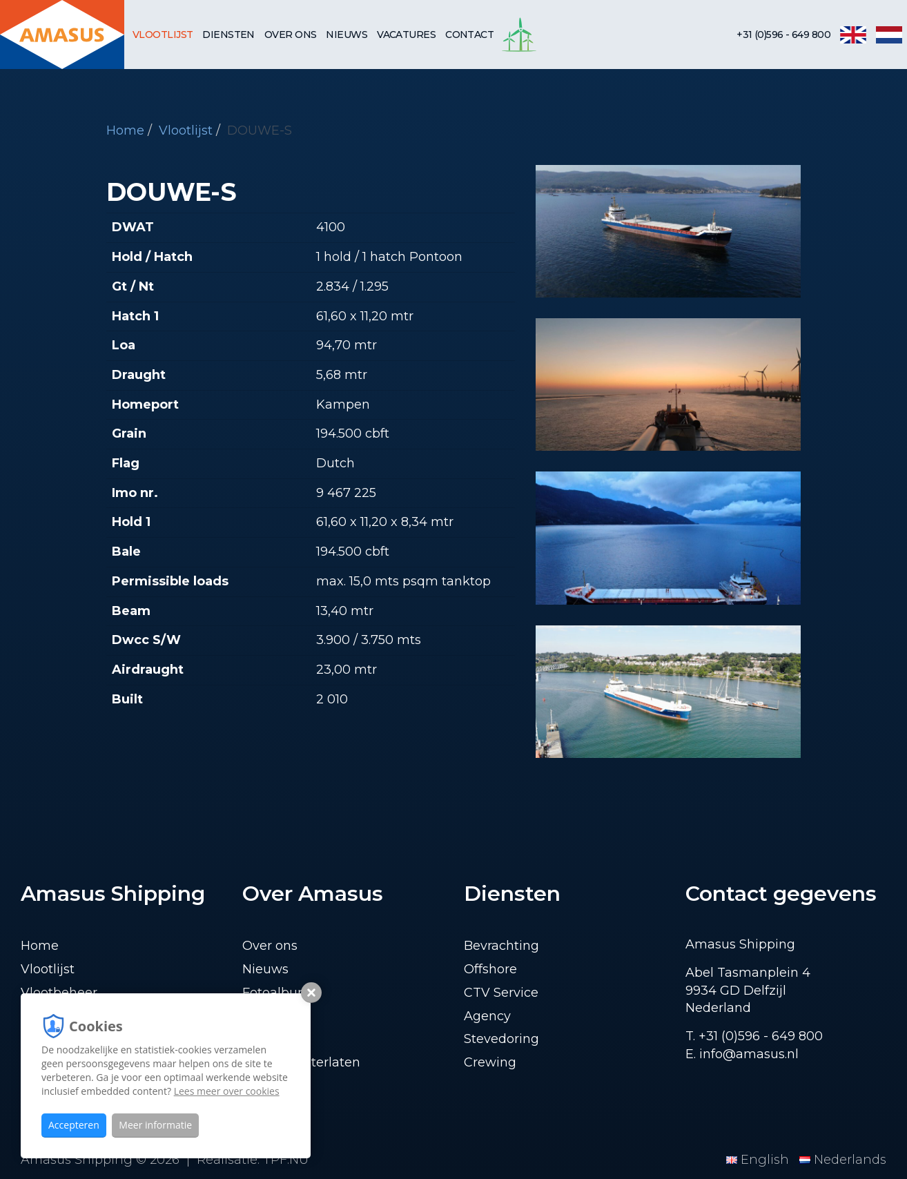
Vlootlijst (163, 34)
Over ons (290, 34)
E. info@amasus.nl (742, 1054)
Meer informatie (155, 1124)
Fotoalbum (276, 992)
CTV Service (501, 992)
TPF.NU (286, 1159)
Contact (469, 34)
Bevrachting (501, 945)
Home (125, 130)
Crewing (490, 1062)
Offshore (490, 969)
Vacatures (406, 34)
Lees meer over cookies (227, 1091)
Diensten (228, 34)
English (759, 1159)
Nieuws (346, 34)
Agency (487, 1016)
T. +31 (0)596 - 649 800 (754, 1036)
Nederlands (842, 1159)
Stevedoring (501, 1038)
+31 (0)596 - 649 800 (783, 34)
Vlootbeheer (59, 992)
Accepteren (73, 1124)
